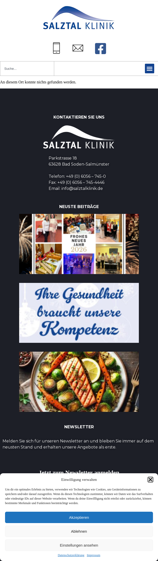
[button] (150, 479)
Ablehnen (79, 531)
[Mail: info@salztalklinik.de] (78, 48)
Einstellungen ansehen (79, 545)
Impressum (93, 555)
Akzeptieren (79, 517)
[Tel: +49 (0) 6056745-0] (56, 48)
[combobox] (27, 68)
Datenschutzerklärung (71, 555)
